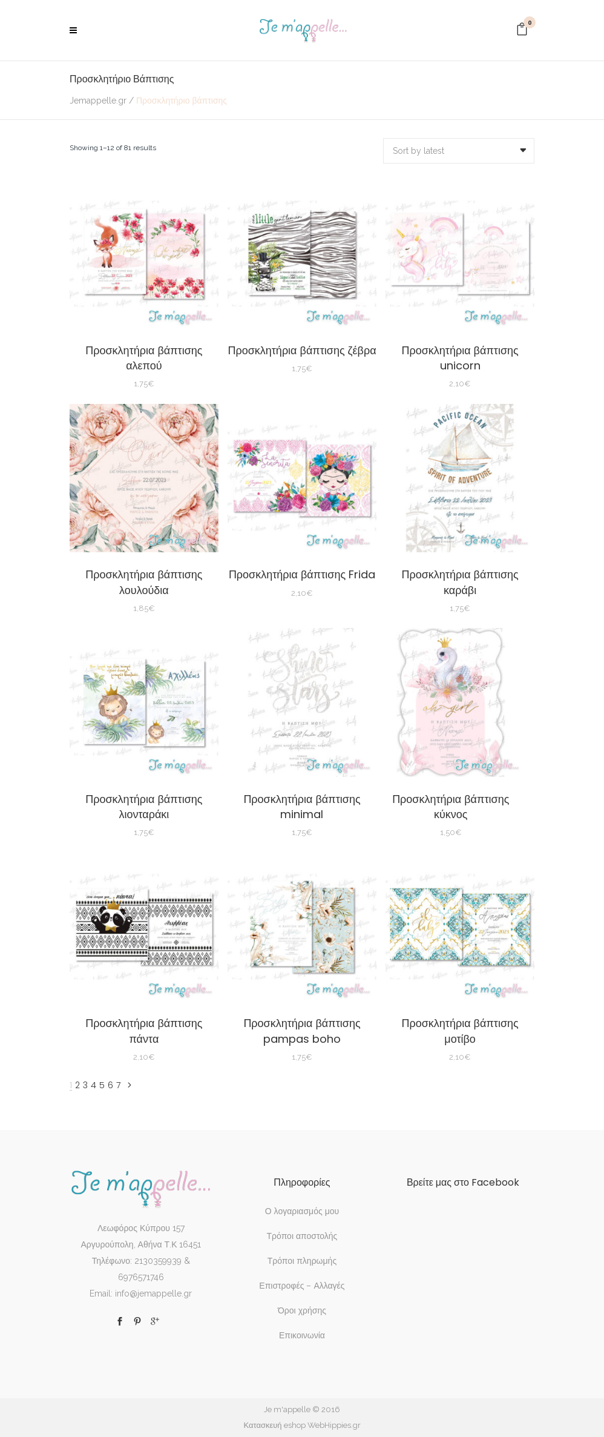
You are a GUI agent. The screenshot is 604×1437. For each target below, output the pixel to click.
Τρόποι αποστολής (302, 1236)
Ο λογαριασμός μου (302, 1211)
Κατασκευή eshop (274, 1425)
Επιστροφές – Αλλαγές (301, 1285)
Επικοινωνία (302, 1335)
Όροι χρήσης (302, 1310)
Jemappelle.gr (98, 100)
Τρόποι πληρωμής (302, 1261)
